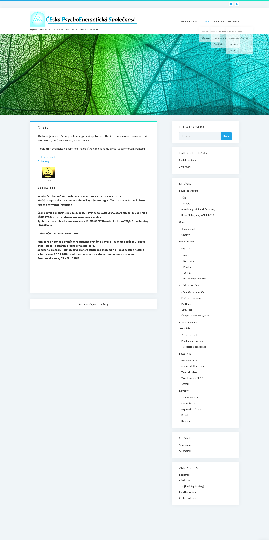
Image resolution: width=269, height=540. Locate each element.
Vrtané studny (186, 444)
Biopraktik (188, 261)
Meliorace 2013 (189, 360)
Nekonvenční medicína (194, 278)
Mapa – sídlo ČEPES (191, 409)
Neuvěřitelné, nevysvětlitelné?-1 (197, 215)
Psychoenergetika (188, 21)
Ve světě (185, 203)
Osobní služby (186, 241)
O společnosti (188, 228)
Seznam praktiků (190, 397)
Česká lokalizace (187, 498)
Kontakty (232, 21)
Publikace (186, 303)
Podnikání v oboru (188, 322)
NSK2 (186, 255)
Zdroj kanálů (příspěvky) (191, 486)
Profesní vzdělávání (191, 298)
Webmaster (185, 450)
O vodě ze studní (190, 335)
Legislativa (186, 248)
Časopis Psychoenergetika (195, 315)
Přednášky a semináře (192, 292)
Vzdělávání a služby (189, 285)
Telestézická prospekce (193, 346)
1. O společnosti (46, 157)
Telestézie (217, 21)
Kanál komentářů (188, 492)
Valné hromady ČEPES (192, 378)
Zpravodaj (186, 309)
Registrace (185, 474)
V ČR (183, 197)
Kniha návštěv (188, 403)
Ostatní (185, 383)
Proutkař (187, 266)
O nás (204, 21)
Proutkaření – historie (192, 341)
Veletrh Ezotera (189, 372)
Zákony (187, 272)
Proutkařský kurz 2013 (192, 366)
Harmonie (186, 420)
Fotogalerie (185, 353)
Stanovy (185, 234)
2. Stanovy (43, 161)
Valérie (188, 166)
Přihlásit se (185, 480)
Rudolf (194, 159)
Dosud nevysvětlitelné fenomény (198, 209)
